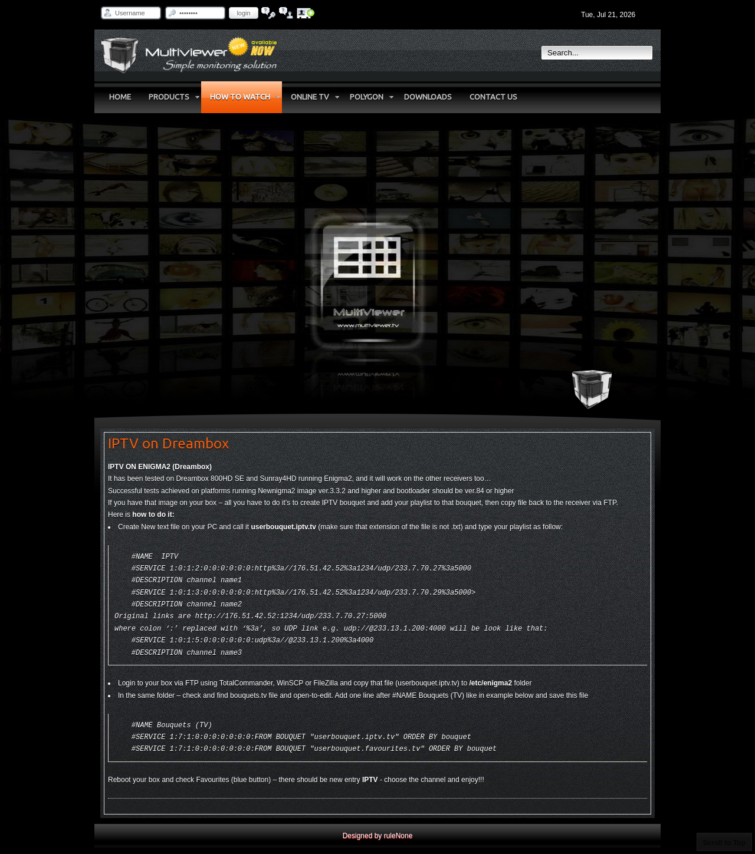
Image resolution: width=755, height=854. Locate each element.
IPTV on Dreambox (168, 443)
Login (243, 13)
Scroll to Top (724, 843)
